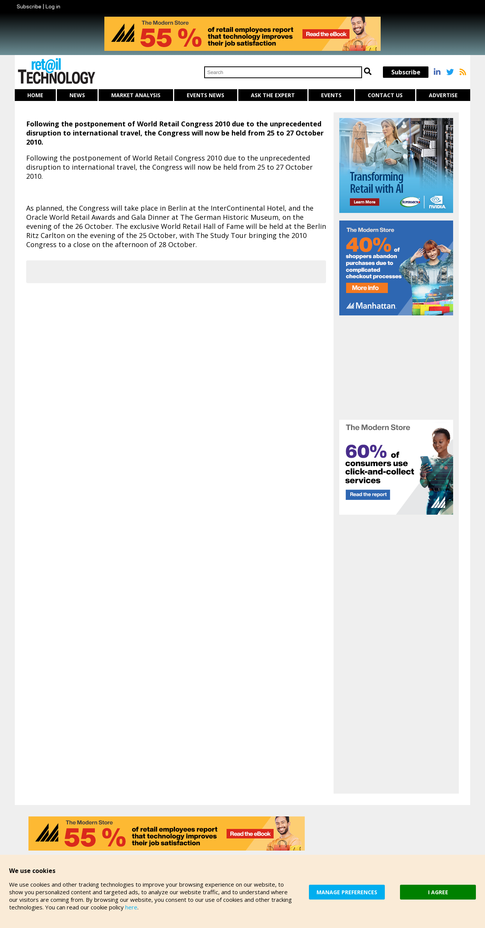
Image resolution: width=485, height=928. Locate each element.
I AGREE (438, 892)
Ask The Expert (273, 95)
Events (331, 95)
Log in (53, 6)
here (131, 907)
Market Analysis (136, 95)
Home (35, 95)
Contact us (385, 95)
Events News (205, 95)
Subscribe (29, 6)
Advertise (443, 95)
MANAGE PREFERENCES (347, 892)
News (77, 95)
